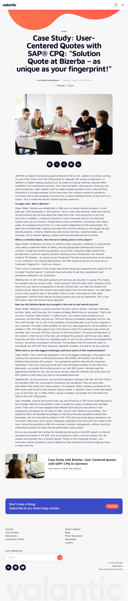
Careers (69, 542)
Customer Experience (48, 80)
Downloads (11, 535)
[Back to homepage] (9, 4)
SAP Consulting (82, 80)
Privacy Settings (116, 562)
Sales (67, 80)
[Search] (116, 5)
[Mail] (71, 164)
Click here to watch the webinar (64, 468)
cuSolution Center (14, 539)
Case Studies (12, 532)
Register (112, 506)
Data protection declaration (111, 569)
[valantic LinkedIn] (78, 164)
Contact (9, 529)
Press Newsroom (74, 535)
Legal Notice (117, 566)
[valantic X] (57, 164)
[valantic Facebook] (50, 164)
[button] (122, 5)
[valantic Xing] (64, 164)
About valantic (72, 529)
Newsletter (70, 539)
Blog (67, 532)
